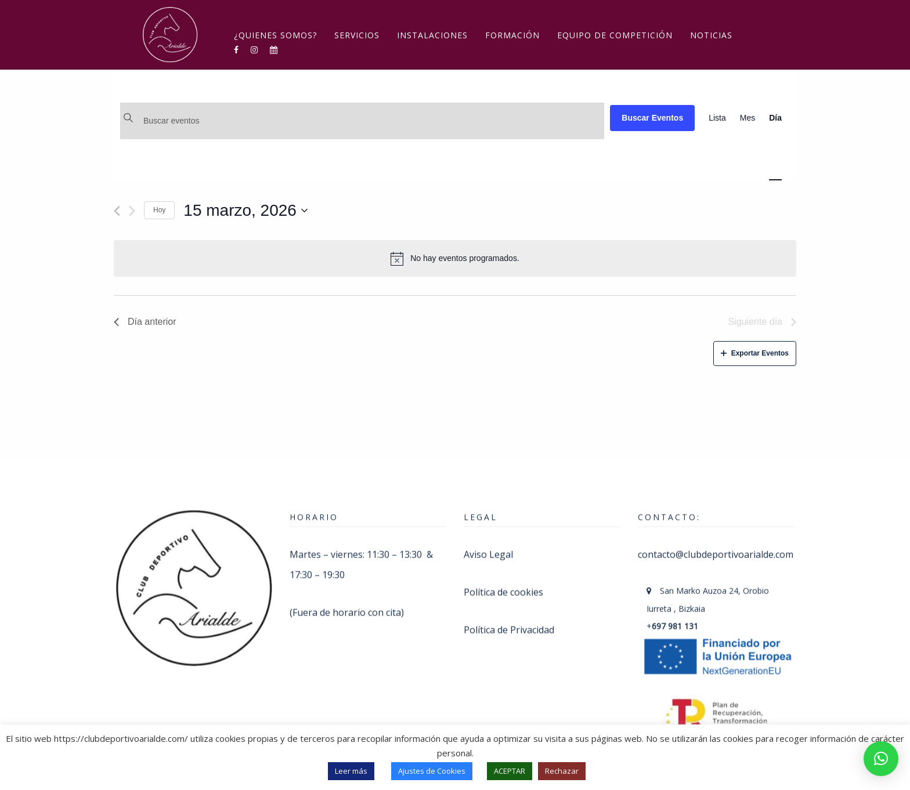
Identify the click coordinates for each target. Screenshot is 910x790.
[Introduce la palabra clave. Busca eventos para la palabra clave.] (362, 121)
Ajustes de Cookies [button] (431, 771)
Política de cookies (503, 577)
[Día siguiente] (132, 210)
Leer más (351, 771)
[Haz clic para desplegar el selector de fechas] (245, 210)
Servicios (357, 35)
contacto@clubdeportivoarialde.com (715, 539)
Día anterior (145, 322)
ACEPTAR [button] (509, 771)
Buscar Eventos (652, 117)
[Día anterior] (117, 210)
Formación (512, 35)
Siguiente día (762, 322)
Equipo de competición (615, 35)
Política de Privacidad (509, 614)
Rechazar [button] (562, 771)
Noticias (711, 35)
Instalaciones (432, 35)
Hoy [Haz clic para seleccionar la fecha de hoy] (159, 210)
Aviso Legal (488, 539)
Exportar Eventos (755, 353)
